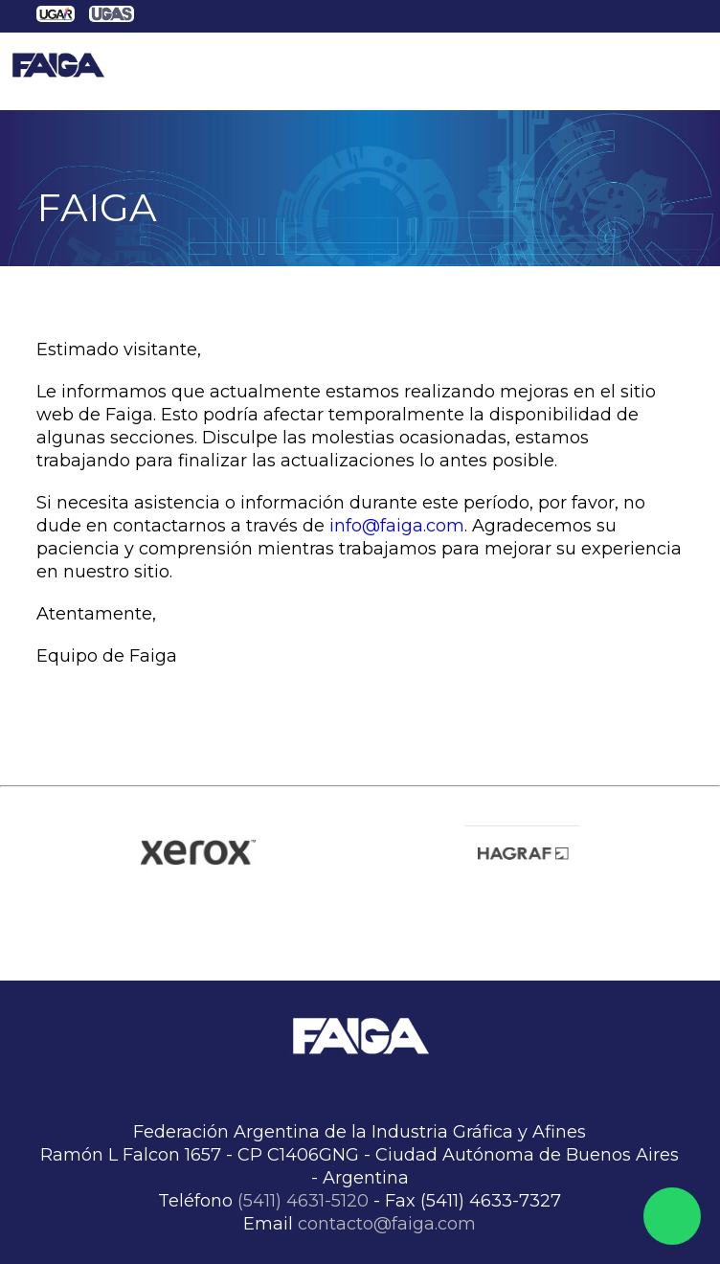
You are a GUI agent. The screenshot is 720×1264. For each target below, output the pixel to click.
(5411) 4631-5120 (303, 1200)
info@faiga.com (396, 525)
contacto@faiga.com (387, 1223)
